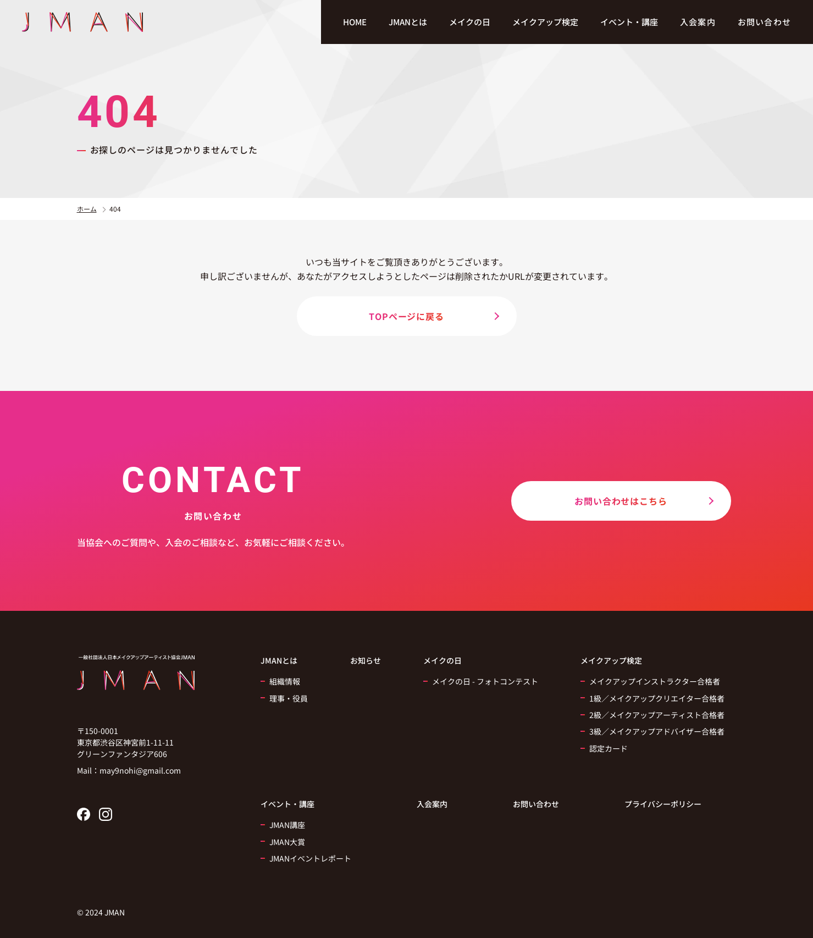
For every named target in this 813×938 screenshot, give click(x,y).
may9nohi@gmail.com (140, 770)
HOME (355, 21)
